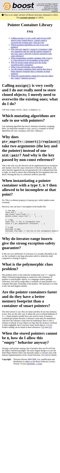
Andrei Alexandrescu (50, 9)
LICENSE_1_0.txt (34, 369)
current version (27, 17)
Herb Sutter (47, 8)
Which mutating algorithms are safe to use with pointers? (28, 118)
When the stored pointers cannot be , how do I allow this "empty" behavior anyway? (32, 77)
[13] (46, 360)
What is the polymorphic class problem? (27, 67)
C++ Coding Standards (54, 10)
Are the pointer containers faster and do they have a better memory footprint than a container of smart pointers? (31, 71)
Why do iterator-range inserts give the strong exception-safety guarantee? (28, 63)
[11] (43, 332)
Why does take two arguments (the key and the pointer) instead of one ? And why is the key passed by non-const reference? (31, 52)
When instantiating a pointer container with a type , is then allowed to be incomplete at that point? (32, 59)
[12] (50, 332)
